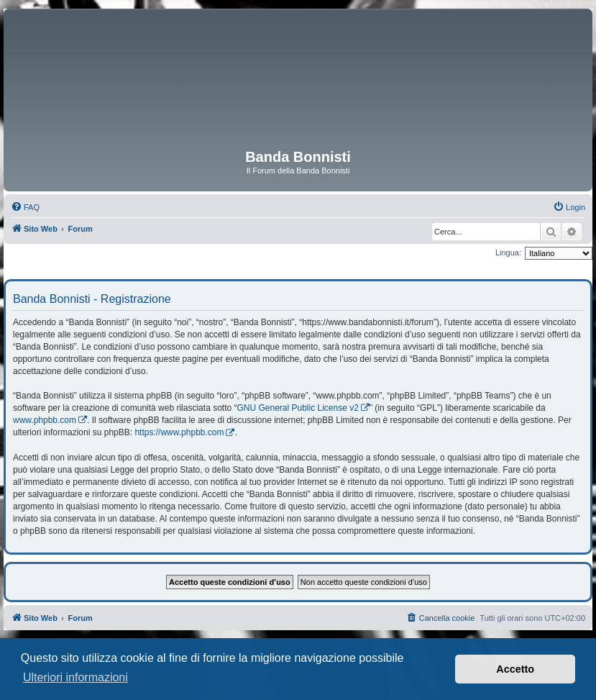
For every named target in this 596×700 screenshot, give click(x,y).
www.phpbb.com (44, 420)
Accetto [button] (515, 669)
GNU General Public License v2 (297, 408)
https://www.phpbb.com (179, 432)
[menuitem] (25, 207)
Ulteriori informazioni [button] (75, 677)
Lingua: (508, 252)
